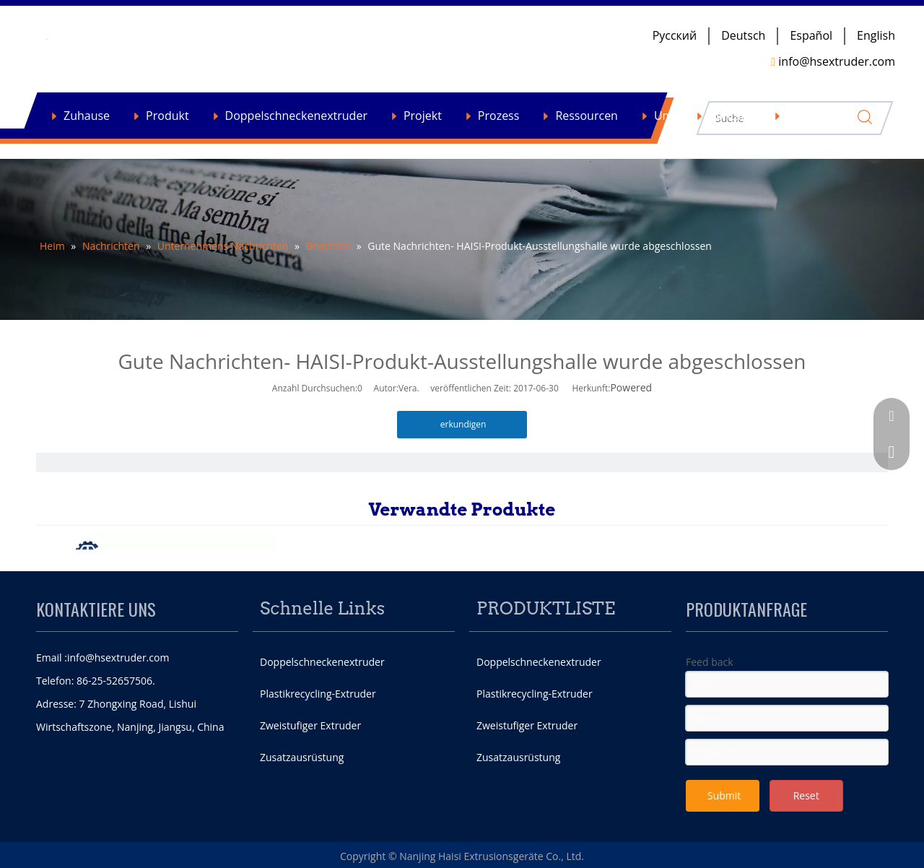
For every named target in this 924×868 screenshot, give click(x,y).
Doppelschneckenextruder (296, 115)
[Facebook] (697, 841)
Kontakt (730, 115)
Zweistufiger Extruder (310, 725)
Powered (631, 387)
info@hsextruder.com (118, 657)
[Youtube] (815, 841)
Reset (806, 795)
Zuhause (87, 115)
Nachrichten (820, 115)
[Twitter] (726, 841)
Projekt (423, 115)
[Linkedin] (785, 841)
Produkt (167, 115)
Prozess (499, 115)
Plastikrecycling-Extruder (318, 693)
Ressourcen (586, 115)
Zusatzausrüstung (302, 757)
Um (663, 115)
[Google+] (755, 841)
